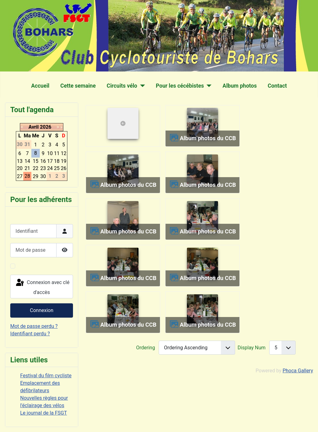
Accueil (40, 86)
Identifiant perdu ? (30, 334)
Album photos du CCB (208, 138)
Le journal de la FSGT (43, 413)
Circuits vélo (122, 86)
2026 (46, 127)
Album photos (240, 86)
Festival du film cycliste (45, 376)
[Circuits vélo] (141, 86)
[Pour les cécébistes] (208, 86)
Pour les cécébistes (180, 86)
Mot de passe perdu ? (34, 326)
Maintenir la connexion (43, 266)
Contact (277, 86)
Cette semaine (78, 86)
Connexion (41, 310)
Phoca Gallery (298, 371)
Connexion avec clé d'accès (42, 286)
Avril (34, 127)
